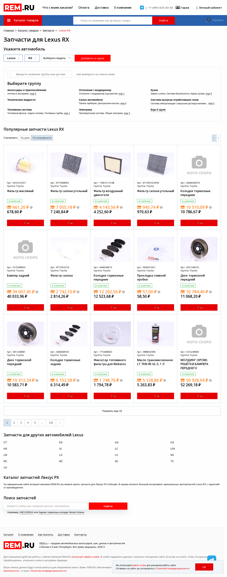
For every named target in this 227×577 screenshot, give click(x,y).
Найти (163, 20)
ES (61, 442)
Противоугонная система (91, 113)
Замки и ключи (158, 93)
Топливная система (19, 109)
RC (5, 461)
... (42, 422)
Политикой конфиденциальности (172, 568)
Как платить (45, 534)
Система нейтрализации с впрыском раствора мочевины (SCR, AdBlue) (180, 103)
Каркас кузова (198, 93)
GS (116, 442)
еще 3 (211, 103)
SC (116, 461)
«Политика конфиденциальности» (48, 570)
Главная (8, 30)
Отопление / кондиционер (95, 89)
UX (5, 467)
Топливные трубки (54, 113)
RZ (61, 461)
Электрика (85, 109)
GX (172, 442)
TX (172, 461)
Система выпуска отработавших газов (175, 99)
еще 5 (33, 93)
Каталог (9, 534)
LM (5, 454)
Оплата (83, 8)
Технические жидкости (21, 99)
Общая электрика (114, 113)
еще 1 (122, 93)
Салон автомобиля (91, 99)
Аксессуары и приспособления (26, 89)
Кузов (154, 89)
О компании (122, 8)
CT (5, 442)
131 (51, 422)
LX (116, 454)
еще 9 (209, 93)
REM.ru (43, 543)
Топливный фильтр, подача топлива (25, 113)
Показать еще (112, 410)
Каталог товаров (24, 30)
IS (60, 448)
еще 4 (123, 103)
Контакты (80, 534)
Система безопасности (178, 93)
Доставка (102, 8)
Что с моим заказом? (58, 8)
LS (60, 454)
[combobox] (56, 57)
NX (172, 454)
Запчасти (40, 30)
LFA (172, 448)
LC (116, 448)
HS (5, 448)
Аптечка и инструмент (18, 93)
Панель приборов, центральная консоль (99, 103)
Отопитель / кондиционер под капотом (98, 93)
